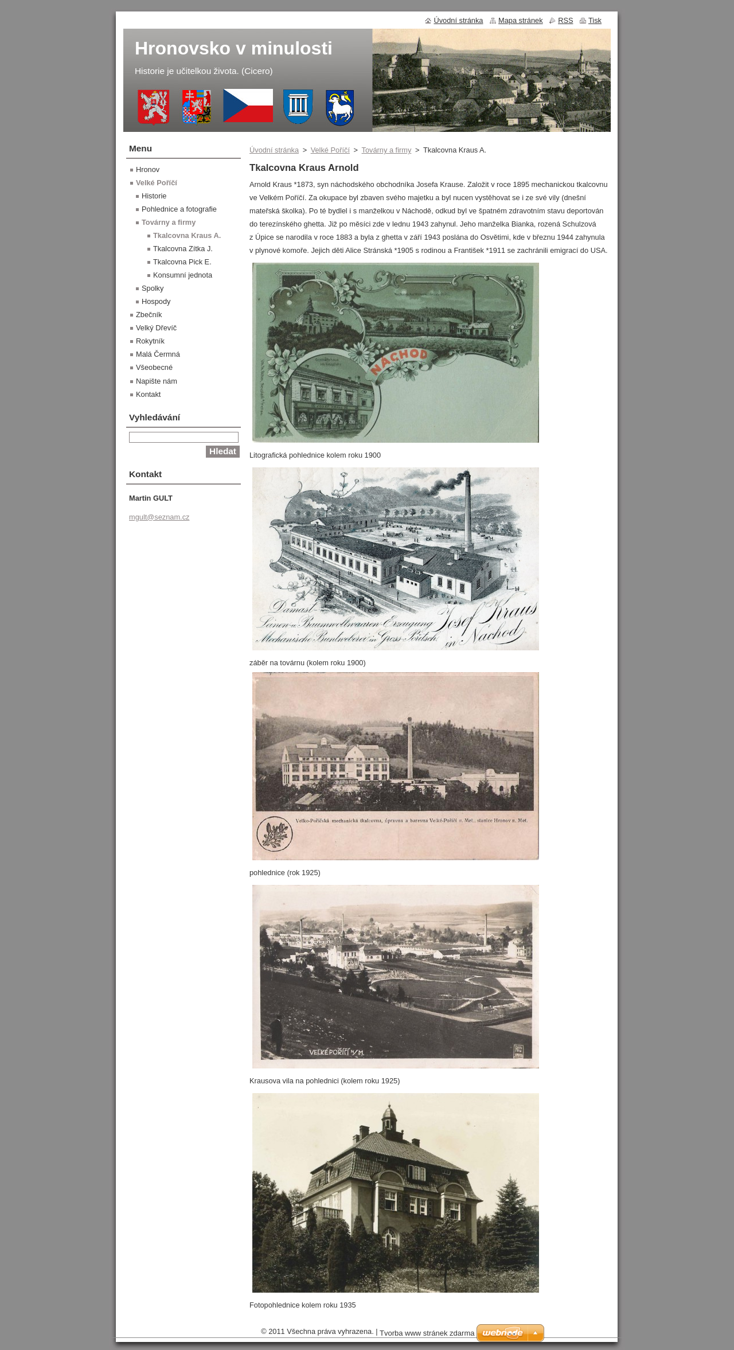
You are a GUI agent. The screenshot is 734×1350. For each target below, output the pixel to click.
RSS (565, 20)
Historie (154, 196)
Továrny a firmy (387, 150)
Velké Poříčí (330, 150)
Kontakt (148, 394)
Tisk (595, 20)
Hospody (156, 301)
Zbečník (149, 314)
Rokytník (150, 341)
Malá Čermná (158, 354)
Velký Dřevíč (156, 327)
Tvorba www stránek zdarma (427, 1333)
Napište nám (156, 381)
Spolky (152, 288)
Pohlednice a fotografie (179, 209)
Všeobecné (154, 367)
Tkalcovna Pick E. (182, 261)
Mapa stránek (520, 20)
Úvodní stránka (274, 150)
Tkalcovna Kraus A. (187, 235)
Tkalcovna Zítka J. (183, 248)
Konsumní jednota (182, 275)
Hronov (147, 169)
